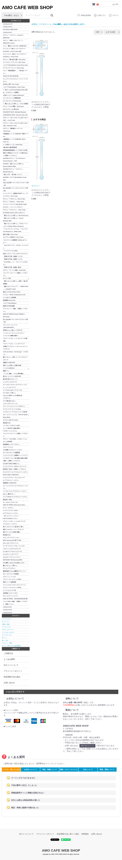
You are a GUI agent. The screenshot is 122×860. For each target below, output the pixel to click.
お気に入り (100, 15)
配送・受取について (107, 769)
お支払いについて (30, 769)
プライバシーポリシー (13, 671)
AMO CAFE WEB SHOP (27, 7)
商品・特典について (49, 769)
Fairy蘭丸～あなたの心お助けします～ (70, 24)
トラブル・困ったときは (11, 769)
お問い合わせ (9, 683)
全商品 (34, 24)
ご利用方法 (8, 653)
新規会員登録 (84, 15)
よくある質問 (9, 659)
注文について (88, 769)
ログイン (114, 15)
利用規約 (85, 834)
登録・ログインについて (69, 769)
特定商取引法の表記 (12, 677)
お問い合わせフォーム (87, 745)
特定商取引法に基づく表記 (68, 834)
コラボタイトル (45, 24)
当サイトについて (11, 665)
